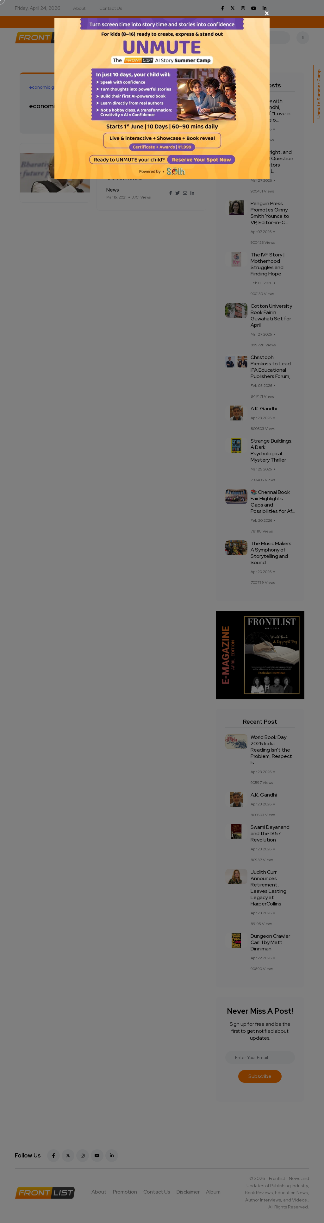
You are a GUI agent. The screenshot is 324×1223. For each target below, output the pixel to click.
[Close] (162, 13)
